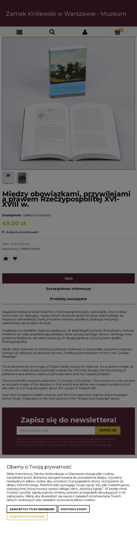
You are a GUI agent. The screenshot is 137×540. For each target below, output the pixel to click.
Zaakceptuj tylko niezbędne (32, 509)
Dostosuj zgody (74, 509)
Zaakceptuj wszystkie (27, 516)
